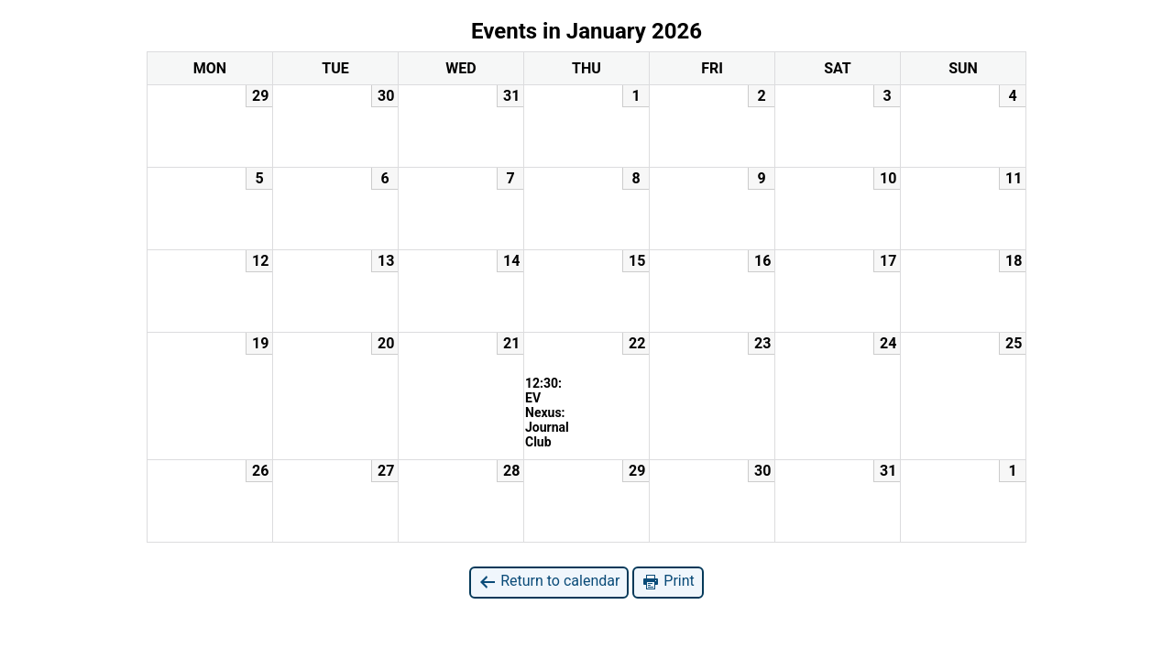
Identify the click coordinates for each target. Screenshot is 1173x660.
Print (667, 581)
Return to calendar (548, 581)
